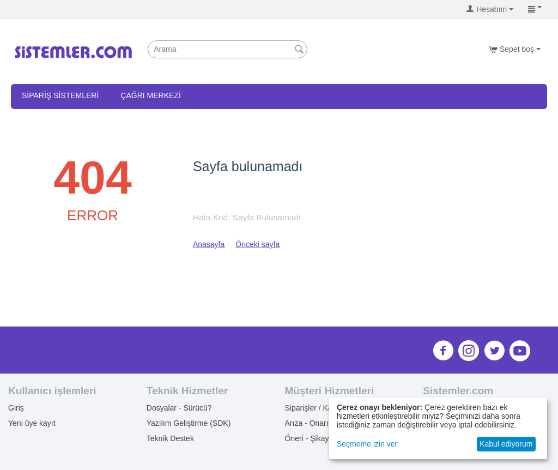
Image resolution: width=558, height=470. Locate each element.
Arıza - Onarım (310, 423)
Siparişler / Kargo (314, 407)
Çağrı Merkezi (150, 95)
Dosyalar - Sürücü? (179, 407)
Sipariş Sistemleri (60, 95)
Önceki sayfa (257, 244)
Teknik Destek (170, 438)
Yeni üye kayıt (32, 423)
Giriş (16, 407)
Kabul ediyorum (506, 443)
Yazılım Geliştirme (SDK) (189, 423)
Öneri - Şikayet (310, 438)
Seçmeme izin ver (367, 443)
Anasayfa (209, 244)
